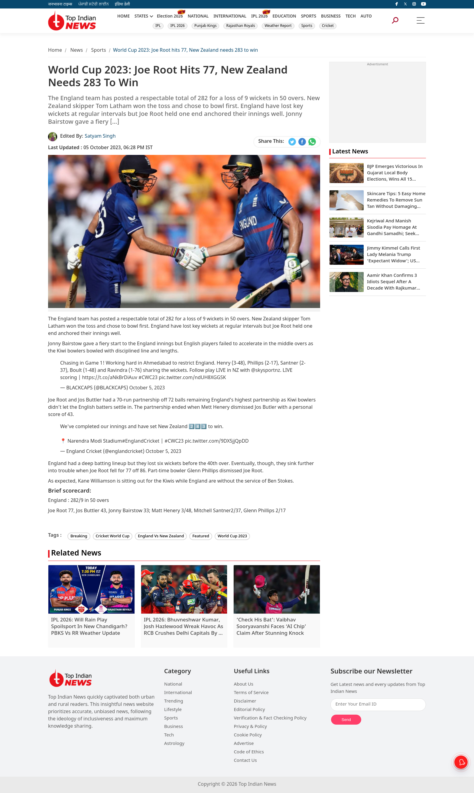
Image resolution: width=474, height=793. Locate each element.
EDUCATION (284, 16)
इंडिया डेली (122, 4)
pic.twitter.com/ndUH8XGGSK (192, 378)
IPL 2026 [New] (259, 16)
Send (346, 719)
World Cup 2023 (232, 536)
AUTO (366, 16)
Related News (76, 554)
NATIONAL (198, 16)
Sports (306, 26)
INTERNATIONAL (229, 16)
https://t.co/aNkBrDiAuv (109, 378)
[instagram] (414, 4)
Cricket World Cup (113, 536)
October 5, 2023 (147, 388)
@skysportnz (265, 371)
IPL (158, 26)
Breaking (78, 536)
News (76, 51)
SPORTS (308, 16)
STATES (141, 16)
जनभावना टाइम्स (60, 4)
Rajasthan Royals (240, 26)
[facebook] (396, 4)
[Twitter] (405, 4)
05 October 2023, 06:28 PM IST (100, 148)
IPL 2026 (177, 26)
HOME (123, 16)
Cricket (328, 26)
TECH (351, 16)
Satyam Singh (100, 136)
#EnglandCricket (140, 441)
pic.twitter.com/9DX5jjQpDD (216, 441)
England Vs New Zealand (161, 536)
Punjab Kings (205, 26)
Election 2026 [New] (170, 16)
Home (55, 51)
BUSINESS (331, 16)
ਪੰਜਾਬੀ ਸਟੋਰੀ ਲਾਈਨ (93, 4)
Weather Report (278, 26)
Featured (200, 536)
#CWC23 (147, 378)
